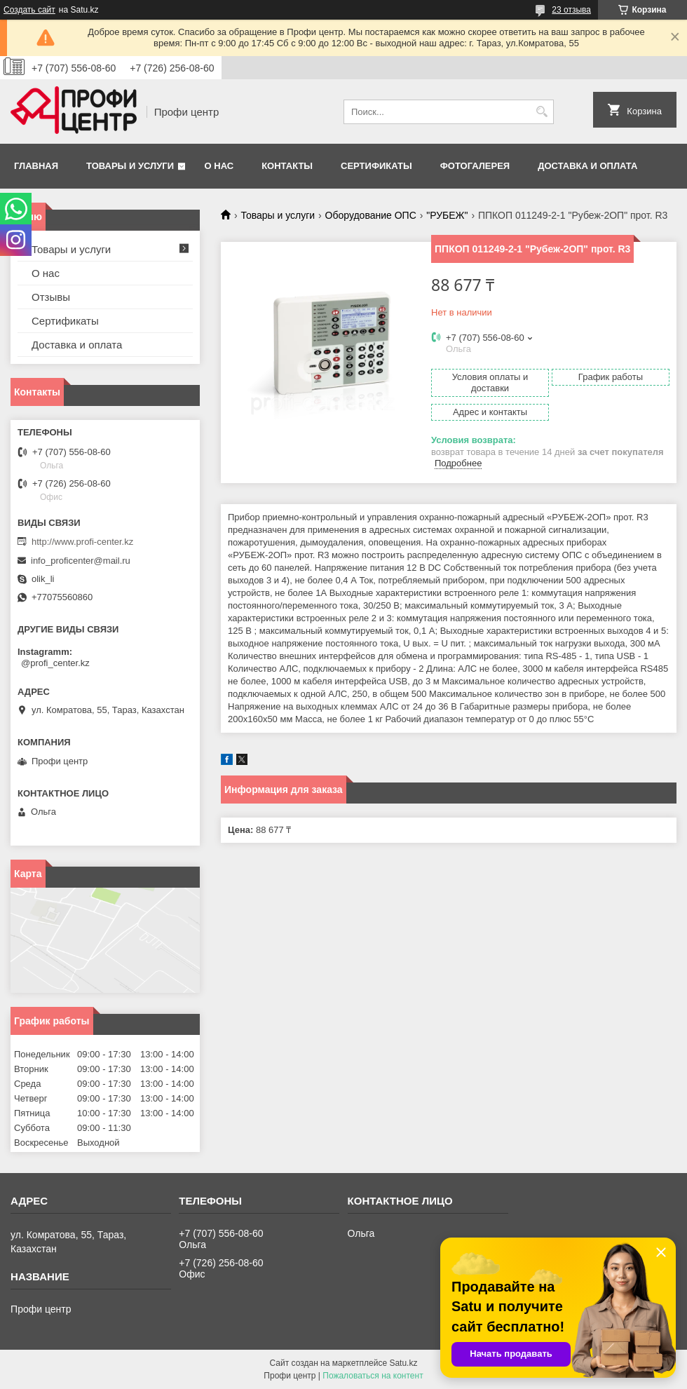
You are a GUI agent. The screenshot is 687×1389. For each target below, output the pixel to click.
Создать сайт (29, 10)
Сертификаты (376, 166)
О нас (219, 166)
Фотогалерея (475, 166)
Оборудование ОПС (370, 215)
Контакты (287, 166)
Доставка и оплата (587, 166)
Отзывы (51, 297)
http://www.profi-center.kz (82, 541)
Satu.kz (403, 1363)
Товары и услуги (130, 166)
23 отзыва (571, 10)
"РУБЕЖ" (447, 215)
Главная (36, 166)
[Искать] (541, 112)
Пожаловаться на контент (372, 1376)
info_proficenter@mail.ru (80, 560)
